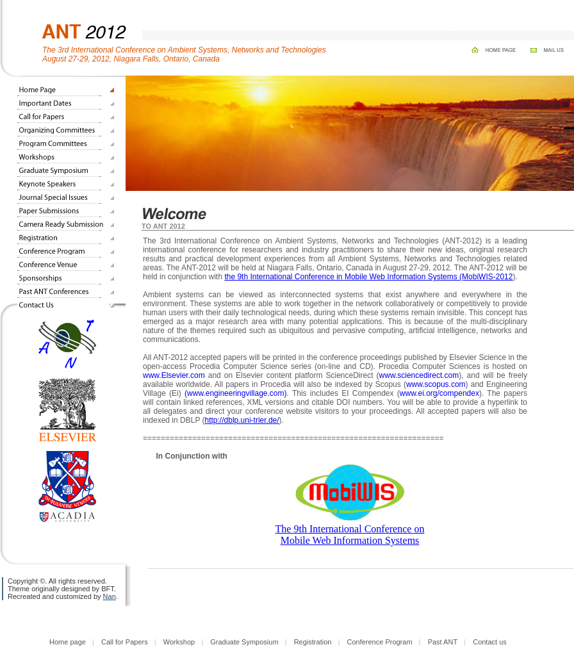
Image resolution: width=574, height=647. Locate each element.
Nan (109, 596)
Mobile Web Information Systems (350, 540)
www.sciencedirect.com (419, 375)
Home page (67, 642)
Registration (313, 642)
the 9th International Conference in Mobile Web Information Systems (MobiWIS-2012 (368, 276)
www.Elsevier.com (174, 375)
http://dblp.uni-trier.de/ (242, 420)
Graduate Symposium (244, 642)
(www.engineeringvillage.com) (235, 393)
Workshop (179, 642)
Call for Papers (124, 642)
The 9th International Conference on (350, 528)
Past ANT (442, 642)
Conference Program (379, 642)
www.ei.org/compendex (439, 393)
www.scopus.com (436, 384)
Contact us (490, 642)
